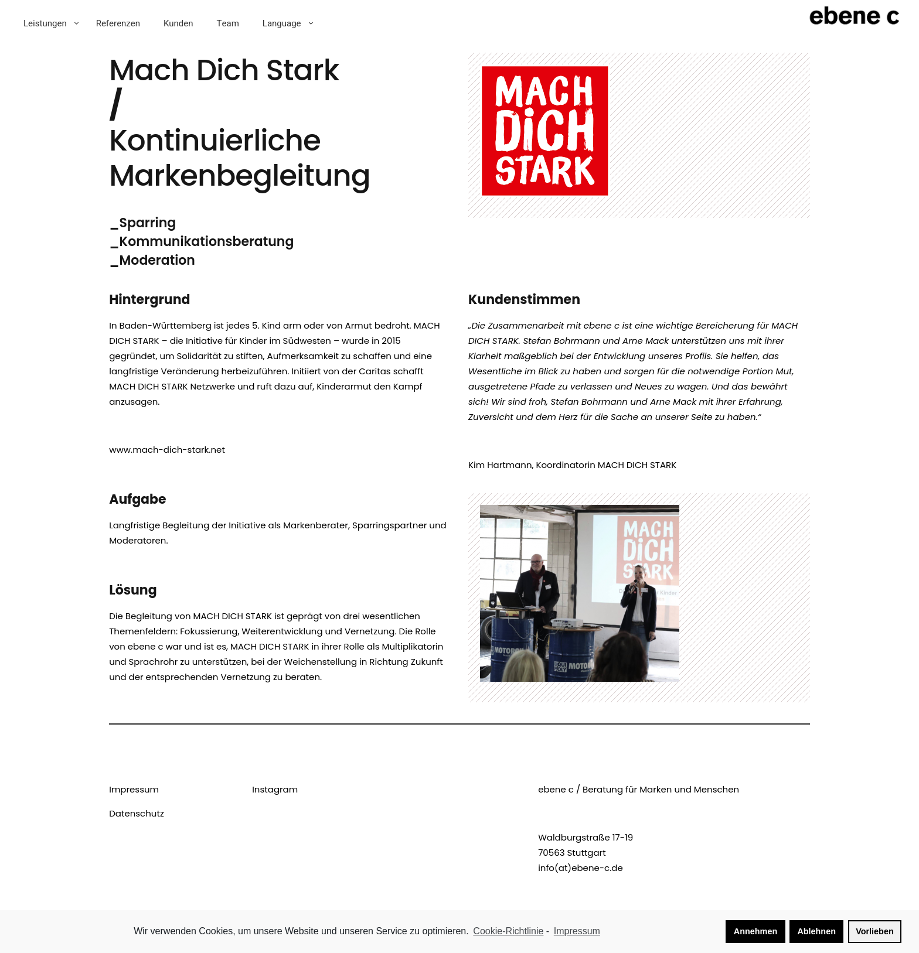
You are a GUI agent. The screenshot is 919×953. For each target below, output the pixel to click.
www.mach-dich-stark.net (167, 449)
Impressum (134, 789)
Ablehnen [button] (816, 931)
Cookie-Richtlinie (508, 931)
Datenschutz (136, 813)
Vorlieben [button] (875, 931)
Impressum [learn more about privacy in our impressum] (577, 931)
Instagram (275, 789)
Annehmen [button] (755, 931)
